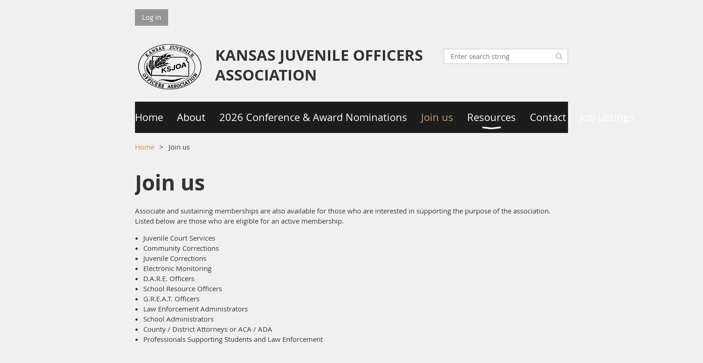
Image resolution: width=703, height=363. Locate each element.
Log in (151, 17)
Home (144, 146)
